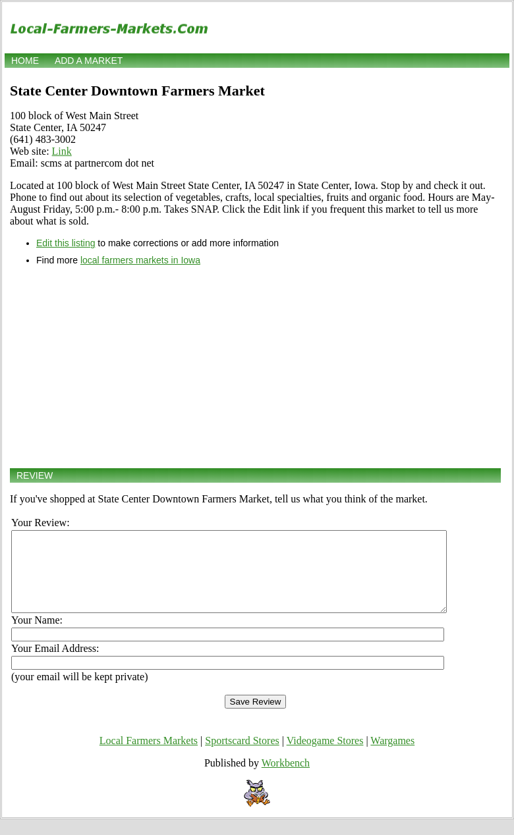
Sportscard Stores (242, 756)
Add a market (89, 60)
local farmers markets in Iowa (140, 260)
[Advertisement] (255, 367)
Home (25, 60)
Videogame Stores (325, 756)
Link (62, 151)
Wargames (392, 756)
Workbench (286, 778)
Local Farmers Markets (149, 756)
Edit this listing (65, 243)
